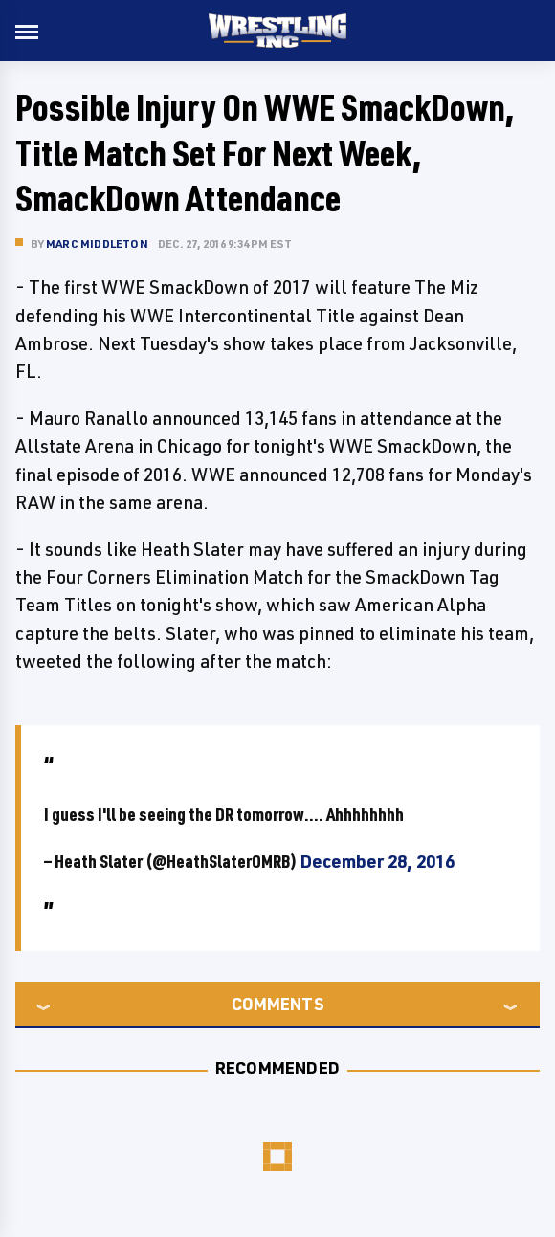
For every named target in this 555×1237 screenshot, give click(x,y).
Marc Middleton (97, 243)
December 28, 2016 (377, 861)
